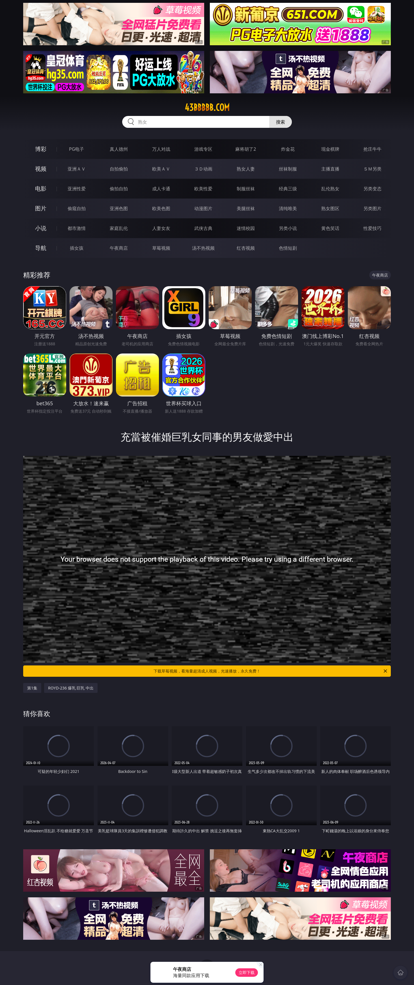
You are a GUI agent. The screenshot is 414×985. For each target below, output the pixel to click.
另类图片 (372, 208)
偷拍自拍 (119, 189)
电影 (40, 188)
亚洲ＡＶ (77, 169)
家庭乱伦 (119, 228)
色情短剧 (288, 248)
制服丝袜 (246, 189)
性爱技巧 (372, 228)
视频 (40, 169)
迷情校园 (246, 228)
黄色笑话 (330, 228)
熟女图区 (330, 208)
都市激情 (77, 228)
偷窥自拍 (77, 208)
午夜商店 (119, 248)
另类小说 (288, 228)
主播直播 (330, 169)
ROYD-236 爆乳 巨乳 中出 (71, 688)
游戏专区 (203, 149)
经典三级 (288, 189)
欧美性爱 (203, 189)
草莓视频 (161, 248)
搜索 (280, 122)
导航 (40, 248)
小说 (40, 228)
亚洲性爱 (77, 189)
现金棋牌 (330, 149)
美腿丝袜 (246, 208)
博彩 (40, 149)
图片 (40, 208)
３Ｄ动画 (203, 169)
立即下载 (247, 972)
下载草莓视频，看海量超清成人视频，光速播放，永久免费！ (271, 671)
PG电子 (76, 149)
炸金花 (288, 149)
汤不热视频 (203, 248)
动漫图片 (203, 208)
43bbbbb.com (207, 107)
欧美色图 (161, 208)
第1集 (32, 688)
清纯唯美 (288, 208)
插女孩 (76, 248)
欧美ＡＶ (161, 169)
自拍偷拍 (119, 169)
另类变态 (372, 189)
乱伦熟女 (330, 189)
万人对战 (161, 149)
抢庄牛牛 (372, 149)
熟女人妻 (246, 169)
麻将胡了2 (245, 149)
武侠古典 (203, 228)
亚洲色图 (119, 208)
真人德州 (119, 149)
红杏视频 (246, 248)
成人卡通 (161, 189)
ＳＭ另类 (372, 169)
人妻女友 (161, 228)
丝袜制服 (288, 169)
